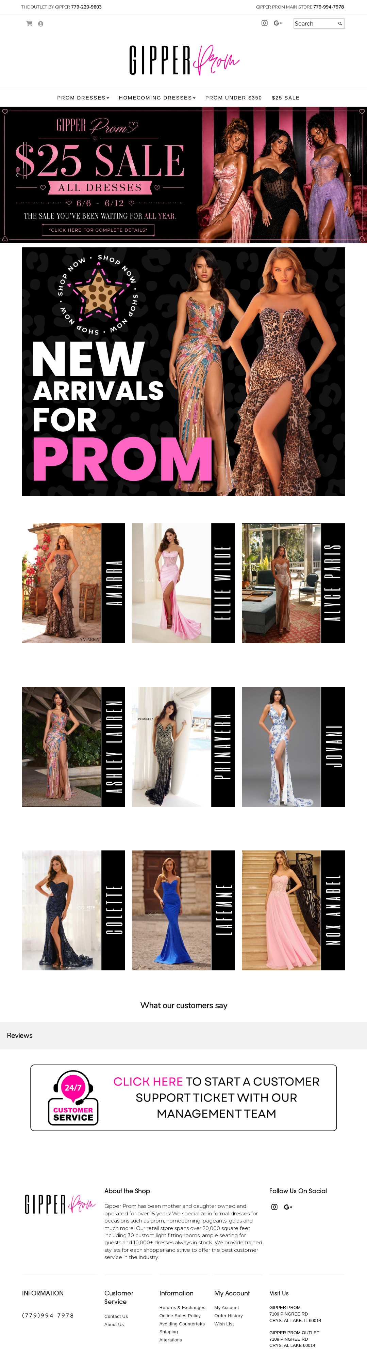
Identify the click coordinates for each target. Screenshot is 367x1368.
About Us (114, 1324)
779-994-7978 (328, 7)
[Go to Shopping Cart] (30, 23)
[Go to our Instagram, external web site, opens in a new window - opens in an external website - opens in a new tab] (265, 23)
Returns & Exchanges (182, 1307)
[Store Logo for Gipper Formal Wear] (183, 60)
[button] (83, 97)
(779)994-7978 (48, 1315)
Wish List (224, 1323)
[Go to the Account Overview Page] (41, 24)
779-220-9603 (86, 7)
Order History (228, 1315)
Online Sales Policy (180, 1315)
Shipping (169, 1331)
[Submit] (340, 23)
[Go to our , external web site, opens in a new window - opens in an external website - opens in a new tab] (278, 23)
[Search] (319, 23)
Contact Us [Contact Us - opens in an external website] (116, 1316)
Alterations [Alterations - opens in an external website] (171, 1339)
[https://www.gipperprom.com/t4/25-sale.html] (183, 175)
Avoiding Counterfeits (182, 1323)
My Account (226, 1307)
